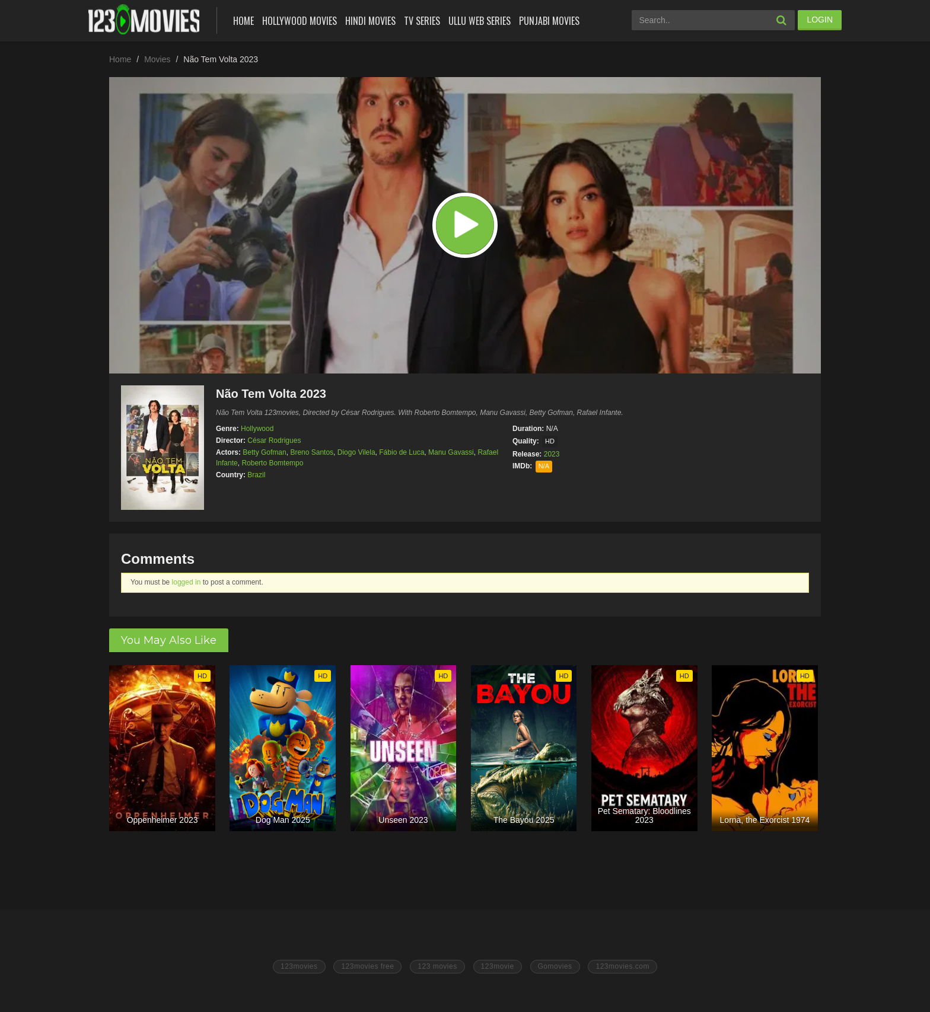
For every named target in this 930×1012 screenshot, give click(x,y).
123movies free (367, 966)
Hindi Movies (370, 21)
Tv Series (422, 21)
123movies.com (622, 966)
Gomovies (555, 966)
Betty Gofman (264, 452)
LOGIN (820, 19)
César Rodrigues (274, 440)
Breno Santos (311, 452)
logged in (186, 582)
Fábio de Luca (401, 452)
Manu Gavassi (451, 452)
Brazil (256, 475)
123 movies (437, 966)
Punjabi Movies (549, 21)
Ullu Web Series (479, 21)
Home (243, 21)
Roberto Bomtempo (272, 463)
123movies (299, 966)
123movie (497, 966)
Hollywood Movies (299, 21)
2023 (552, 454)
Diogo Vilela (356, 452)
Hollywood (257, 428)
